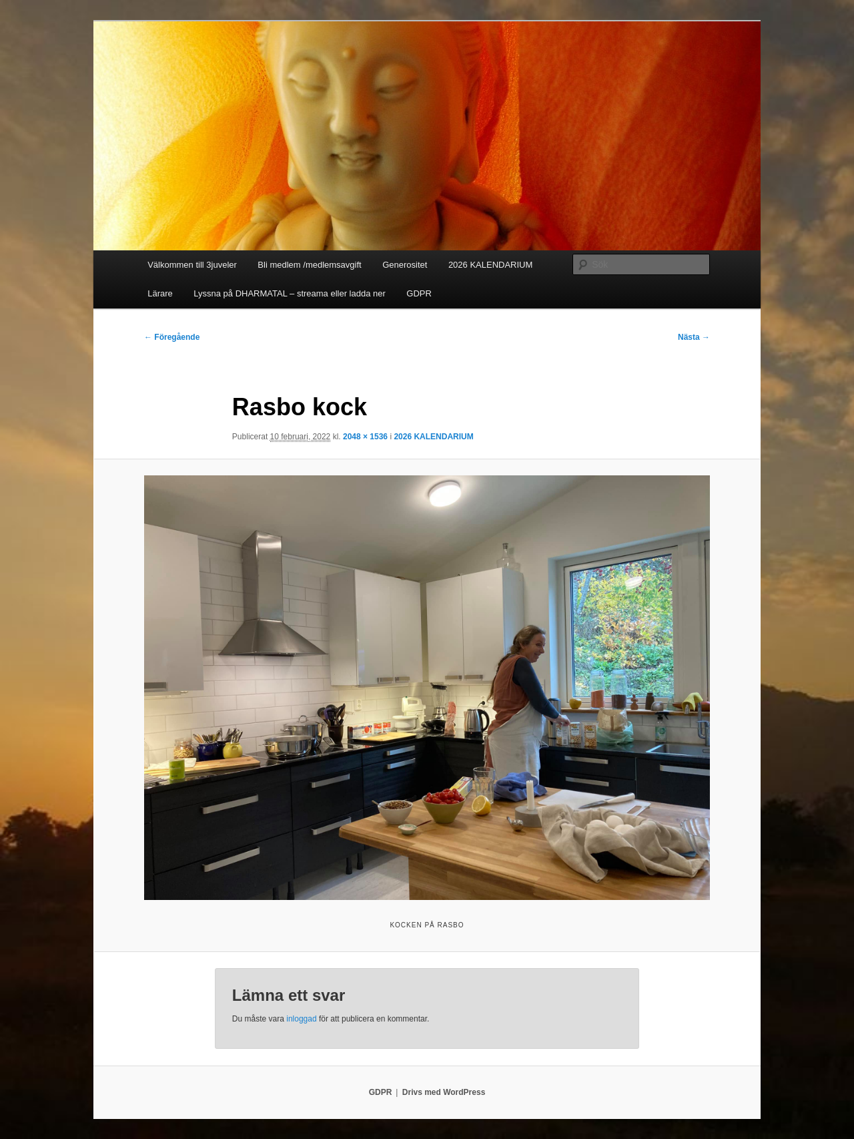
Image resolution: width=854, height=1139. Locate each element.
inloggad (301, 1018)
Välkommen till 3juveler (192, 265)
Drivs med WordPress (444, 1092)
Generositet (404, 265)
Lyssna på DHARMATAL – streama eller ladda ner (289, 293)
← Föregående (171, 337)
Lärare (160, 293)
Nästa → (694, 337)
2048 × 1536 (365, 436)
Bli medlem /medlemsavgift (309, 265)
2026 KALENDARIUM (490, 265)
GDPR (419, 293)
